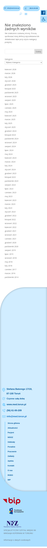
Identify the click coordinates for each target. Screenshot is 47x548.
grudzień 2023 (10, 173)
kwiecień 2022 (10, 227)
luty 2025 (8, 123)
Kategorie (9, 59)
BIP (9, 480)
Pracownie (12, 452)
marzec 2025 (10, 119)
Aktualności (13, 428)
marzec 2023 (10, 204)
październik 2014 (11, 277)
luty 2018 (8, 266)
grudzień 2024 (10, 131)
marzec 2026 (10, 73)
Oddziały (11, 442)
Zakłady (11, 456)
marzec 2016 (10, 273)
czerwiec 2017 (10, 269)
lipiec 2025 (9, 104)
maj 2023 (8, 196)
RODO (10, 475)
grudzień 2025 (10, 85)
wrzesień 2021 (11, 235)
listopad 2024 (10, 135)
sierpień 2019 (10, 250)
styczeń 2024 (10, 169)
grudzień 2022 (10, 215)
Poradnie (11, 447)
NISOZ (10, 437)
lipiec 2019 (9, 254)
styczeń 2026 (10, 81)
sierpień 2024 (10, 146)
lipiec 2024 (9, 150)
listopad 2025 (10, 88)
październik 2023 (11, 181)
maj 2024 (8, 154)
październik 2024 (11, 138)
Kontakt (11, 466)
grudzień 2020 (10, 242)
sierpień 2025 (10, 100)
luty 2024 (8, 165)
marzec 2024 (10, 162)
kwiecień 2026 (10, 69)
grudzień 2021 (10, 231)
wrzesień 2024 (11, 142)
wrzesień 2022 (11, 223)
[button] (43, 19)
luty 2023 (8, 208)
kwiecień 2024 (10, 158)
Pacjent (11, 433)
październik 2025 (11, 92)
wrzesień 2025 (11, 96)
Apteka (11, 461)
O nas (10, 470)
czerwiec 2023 (10, 192)
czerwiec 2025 (10, 108)
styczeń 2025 (10, 127)
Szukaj (38, 51)
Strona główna (14, 423)
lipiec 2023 (9, 189)
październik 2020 (11, 246)
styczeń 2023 (10, 212)
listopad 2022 (10, 219)
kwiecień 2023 (10, 200)
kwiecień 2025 (10, 115)
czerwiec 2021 (10, 239)
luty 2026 (8, 77)
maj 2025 (8, 112)
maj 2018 (8, 262)
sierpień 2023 (10, 185)
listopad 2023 (10, 177)
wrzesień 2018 (11, 258)
